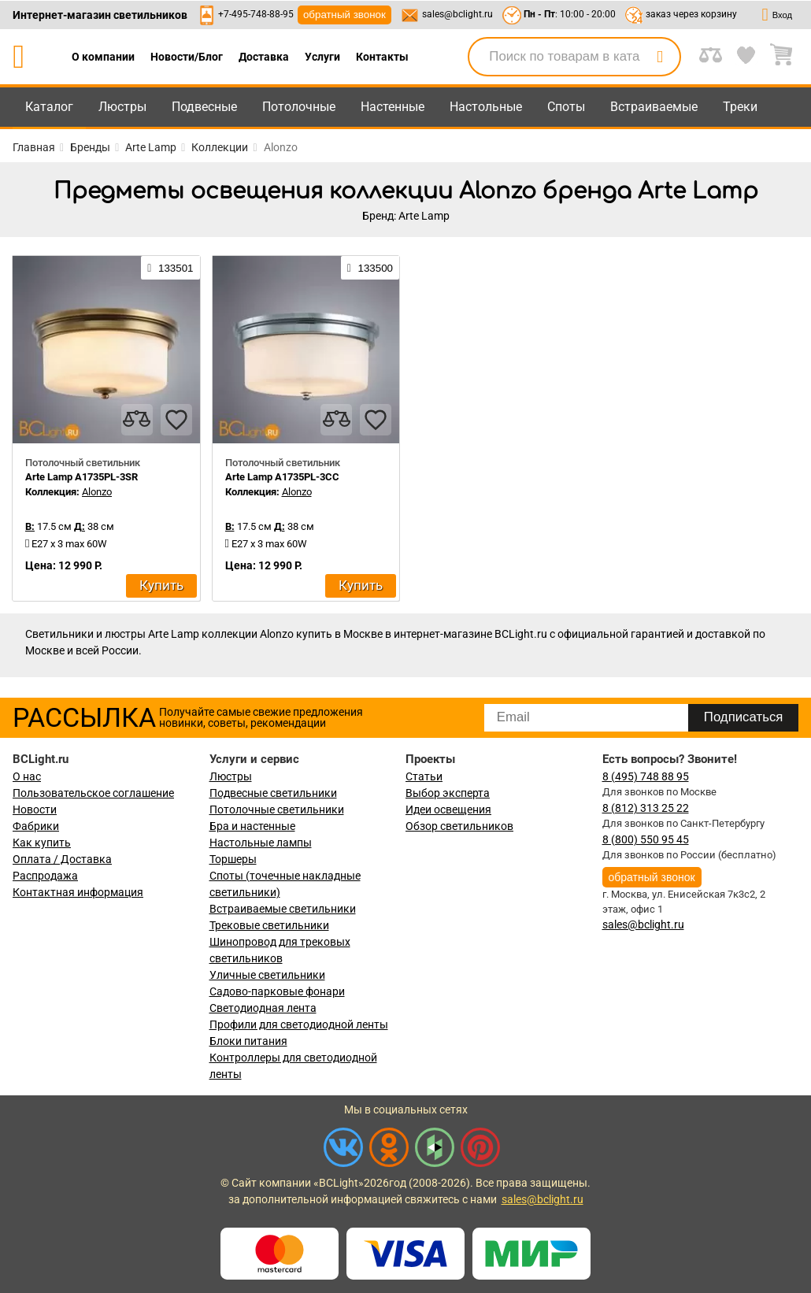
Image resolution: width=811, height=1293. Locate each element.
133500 (370, 267)
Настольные (486, 106)
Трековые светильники (269, 925)
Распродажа (45, 875)
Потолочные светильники (276, 809)
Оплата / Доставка (62, 859)
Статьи (424, 776)
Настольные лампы (260, 842)
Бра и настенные (252, 826)
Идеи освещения (448, 809)
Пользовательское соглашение (93, 793)
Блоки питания (248, 1041)
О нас (27, 776)
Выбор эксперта (448, 793)
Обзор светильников (459, 826)
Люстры (122, 106)
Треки (740, 106)
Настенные (392, 106)
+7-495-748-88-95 (256, 14)
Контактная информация (78, 892)
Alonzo (97, 492)
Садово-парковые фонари (277, 991)
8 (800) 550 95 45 (645, 839)
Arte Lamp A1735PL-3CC (282, 477)
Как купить (42, 842)
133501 (170, 267)
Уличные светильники (267, 975)
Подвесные (204, 106)
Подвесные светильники (273, 793)
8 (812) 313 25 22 (645, 808)
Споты (566, 106)
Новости (35, 809)
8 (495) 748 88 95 (645, 776)
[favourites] (176, 419)
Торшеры (233, 859)
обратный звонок (344, 14)
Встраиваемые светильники (282, 908)
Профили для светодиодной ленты (298, 1024)
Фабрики (36, 826)
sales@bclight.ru (457, 14)
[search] (660, 57)
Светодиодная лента (263, 1008)
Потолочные (298, 106)
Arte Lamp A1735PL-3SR (81, 477)
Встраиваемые (654, 106)
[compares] (137, 419)
